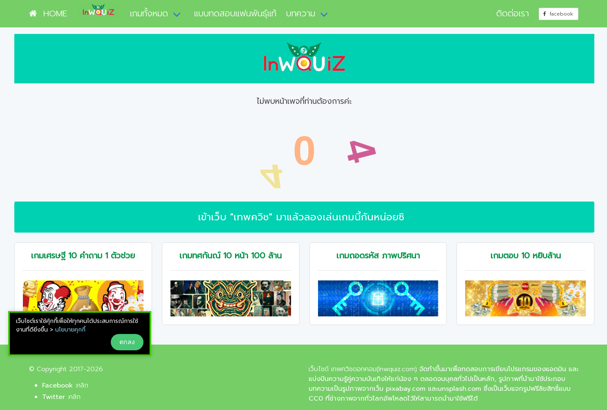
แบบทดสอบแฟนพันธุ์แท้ (235, 13)
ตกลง (127, 342)
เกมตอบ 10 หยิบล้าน (526, 255)
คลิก (82, 385)
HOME (48, 13)
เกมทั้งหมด (149, 13)
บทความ (300, 13)
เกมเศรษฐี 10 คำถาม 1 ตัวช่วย (83, 255)
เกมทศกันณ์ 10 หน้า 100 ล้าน (230, 255)
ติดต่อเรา (512, 13)
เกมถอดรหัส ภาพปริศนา (378, 255)
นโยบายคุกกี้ (70, 329)
